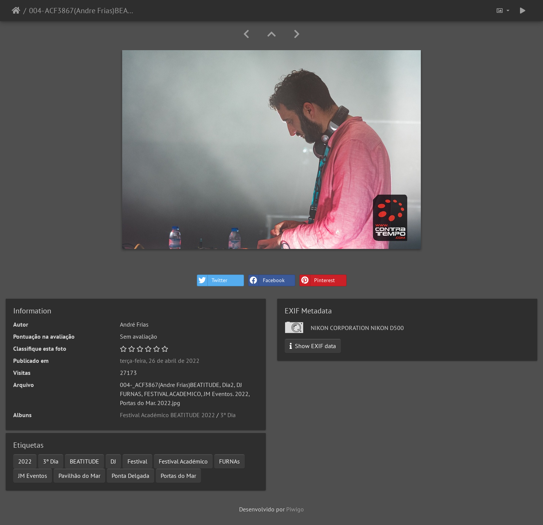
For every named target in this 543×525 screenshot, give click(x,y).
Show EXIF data (313, 346)
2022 (25, 461)
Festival (137, 461)
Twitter (212, 280)
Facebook (266, 280)
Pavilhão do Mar (79, 475)
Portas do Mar (178, 475)
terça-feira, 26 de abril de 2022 (159, 360)
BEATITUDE (84, 461)
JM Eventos (32, 475)
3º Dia (228, 415)
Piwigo (295, 509)
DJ (113, 461)
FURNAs (229, 461)
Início (16, 10)
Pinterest (317, 280)
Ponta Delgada (130, 475)
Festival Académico (183, 461)
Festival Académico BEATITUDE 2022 (167, 415)
